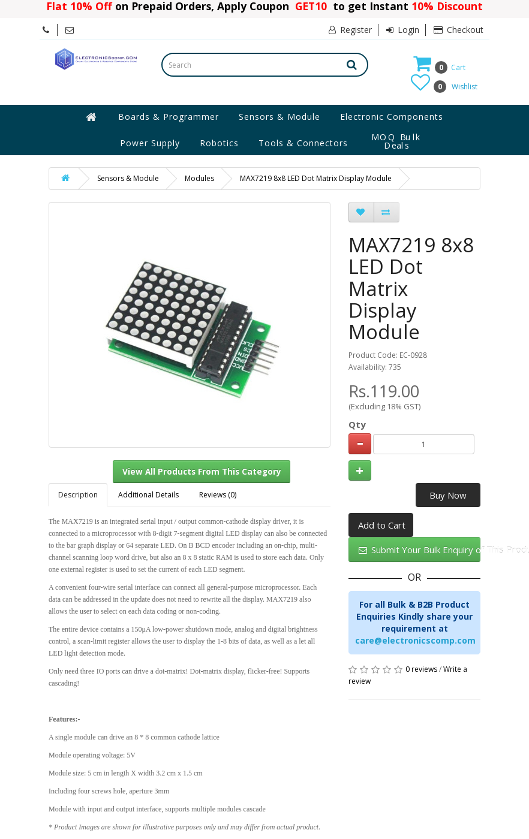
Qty (357, 424)
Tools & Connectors (303, 143)
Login (402, 29)
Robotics (219, 143)
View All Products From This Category (201, 471)
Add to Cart (381, 525)
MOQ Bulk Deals (396, 141)
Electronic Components (391, 116)
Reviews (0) (217, 495)
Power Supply (150, 143)
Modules (199, 178)
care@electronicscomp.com (415, 640)
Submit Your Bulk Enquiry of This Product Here (419, 550)
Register (350, 29)
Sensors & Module (279, 116)
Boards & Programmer (168, 116)
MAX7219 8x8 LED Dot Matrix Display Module (316, 178)
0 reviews (421, 669)
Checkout (458, 29)
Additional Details (148, 495)
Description (78, 495)
